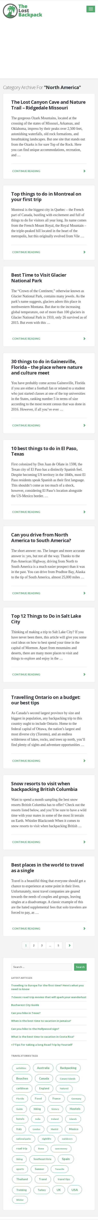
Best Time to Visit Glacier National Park (38, 278)
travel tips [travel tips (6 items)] (64, 1179)
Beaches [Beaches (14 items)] (22, 1078)
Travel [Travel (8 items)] (43, 1179)
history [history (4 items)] (55, 1109)
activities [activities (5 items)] (21, 1068)
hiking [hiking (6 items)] (37, 1109)
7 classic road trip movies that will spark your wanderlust (48, 997)
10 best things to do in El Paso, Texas (44, 451)
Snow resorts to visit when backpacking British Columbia (44, 786)
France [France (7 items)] (57, 1098)
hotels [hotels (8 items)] (20, 1118)
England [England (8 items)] (44, 1088)
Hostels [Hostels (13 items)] (75, 1108)
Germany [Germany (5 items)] (76, 1098)
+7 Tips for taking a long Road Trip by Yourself (42, 1044)
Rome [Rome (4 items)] (41, 1148)
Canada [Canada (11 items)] (44, 1078)
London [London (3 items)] (36, 1129)
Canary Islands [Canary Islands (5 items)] (67, 1078)
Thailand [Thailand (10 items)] (22, 1179)
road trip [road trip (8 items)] (21, 1148)
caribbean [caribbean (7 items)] (22, 1088)
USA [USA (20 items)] (75, 1190)
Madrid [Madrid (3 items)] (54, 1129)
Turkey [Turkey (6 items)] (42, 1190)
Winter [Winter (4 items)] (20, 1200)
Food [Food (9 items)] (38, 1098)
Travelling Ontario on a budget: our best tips (45, 700)
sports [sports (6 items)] (20, 1169)
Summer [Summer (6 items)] (39, 1169)
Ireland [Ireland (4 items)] (55, 1119)
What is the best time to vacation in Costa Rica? (42, 1036)
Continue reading (49, 171)
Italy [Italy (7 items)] (19, 1129)
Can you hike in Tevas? (26, 1013)
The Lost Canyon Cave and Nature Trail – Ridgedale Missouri (48, 105)
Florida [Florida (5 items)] (20, 1098)
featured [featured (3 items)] (64, 1088)
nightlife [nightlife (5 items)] (46, 1138)
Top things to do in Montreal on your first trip (46, 196)
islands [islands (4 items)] (73, 1119)
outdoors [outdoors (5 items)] (67, 1138)
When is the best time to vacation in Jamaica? (41, 1021)
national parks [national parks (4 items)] (23, 1138)
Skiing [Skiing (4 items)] (19, 1159)
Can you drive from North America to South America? (41, 537)
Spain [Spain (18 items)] (66, 1159)
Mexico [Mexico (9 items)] (73, 1129)
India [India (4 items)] (37, 1119)
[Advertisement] (49, 51)
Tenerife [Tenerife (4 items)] (59, 1169)
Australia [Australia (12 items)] (43, 1068)
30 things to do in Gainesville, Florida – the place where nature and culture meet (46, 367)
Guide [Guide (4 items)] (19, 1109)
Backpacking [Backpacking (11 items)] (68, 1068)
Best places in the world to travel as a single (47, 867)
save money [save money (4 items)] (61, 1148)
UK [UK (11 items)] (59, 1190)
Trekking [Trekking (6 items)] (21, 1190)
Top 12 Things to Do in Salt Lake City (46, 619)
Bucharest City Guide (25, 1005)
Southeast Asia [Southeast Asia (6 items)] (42, 1159)
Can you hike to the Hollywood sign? (35, 1029)
